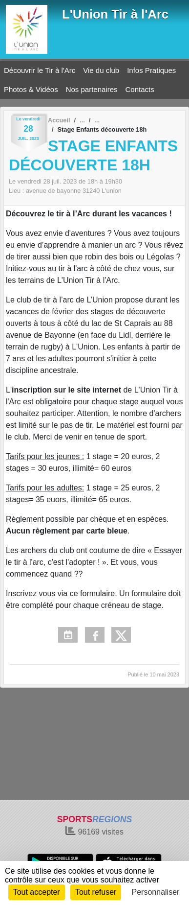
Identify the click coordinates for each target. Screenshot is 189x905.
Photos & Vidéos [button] (31, 89)
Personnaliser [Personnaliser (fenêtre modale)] (156, 892)
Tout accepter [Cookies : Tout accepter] (36, 892)
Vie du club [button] (101, 70)
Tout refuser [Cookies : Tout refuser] (95, 892)
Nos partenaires (92, 89)
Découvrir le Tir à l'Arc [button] (39, 70)
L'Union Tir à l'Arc (115, 14)
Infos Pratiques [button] (151, 70)
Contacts (140, 89)
